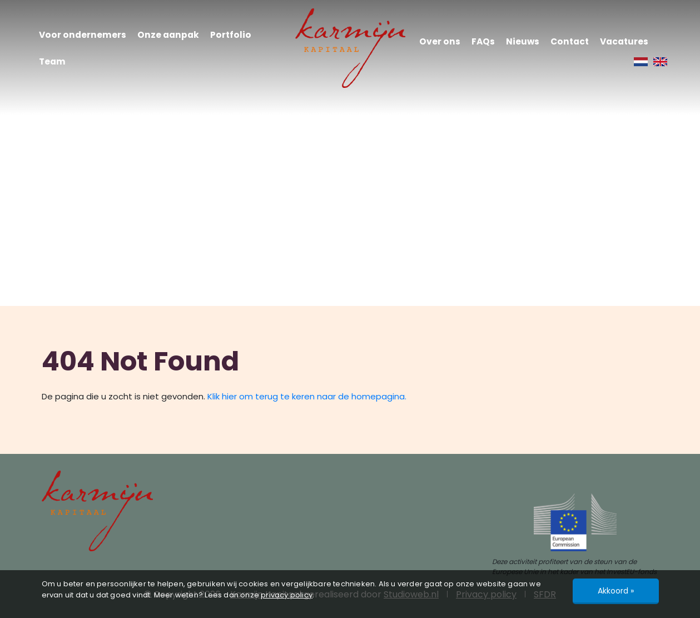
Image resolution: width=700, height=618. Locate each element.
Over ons (439, 41)
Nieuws (522, 41)
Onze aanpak (168, 35)
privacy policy (286, 595)
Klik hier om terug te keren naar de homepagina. (306, 396)
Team (52, 61)
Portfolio (230, 35)
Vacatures (624, 41)
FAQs (483, 41)
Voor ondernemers (82, 35)
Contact (569, 41)
